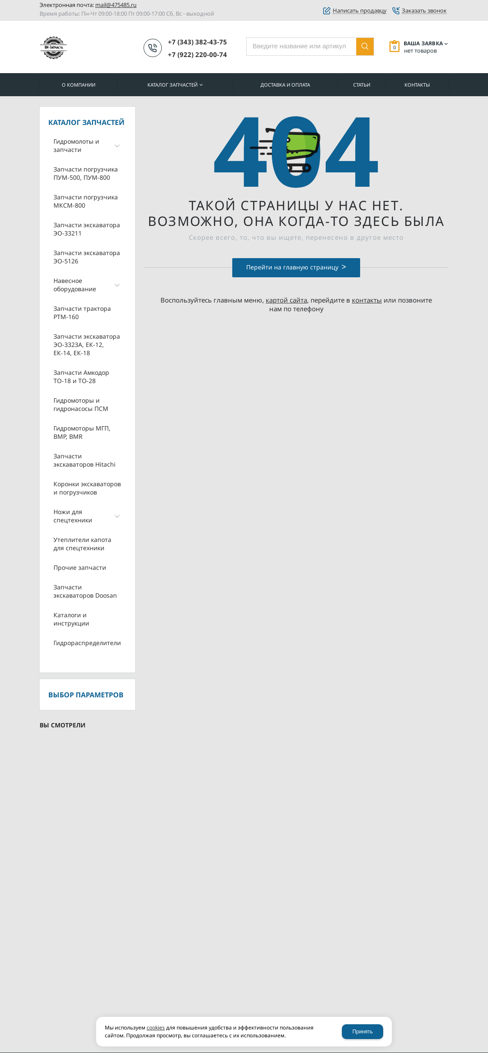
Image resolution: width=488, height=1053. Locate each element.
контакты (367, 300)
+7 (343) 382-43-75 (197, 41)
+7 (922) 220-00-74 (197, 54)
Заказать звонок (424, 10)
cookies (156, 1027)
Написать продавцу (360, 10)
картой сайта (286, 300)
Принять (362, 1032)
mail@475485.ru (116, 5)
